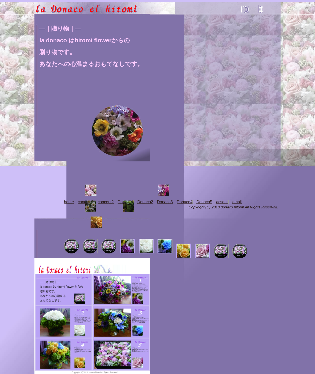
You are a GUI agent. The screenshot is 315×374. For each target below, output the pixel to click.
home (69, 202)
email (237, 202)
